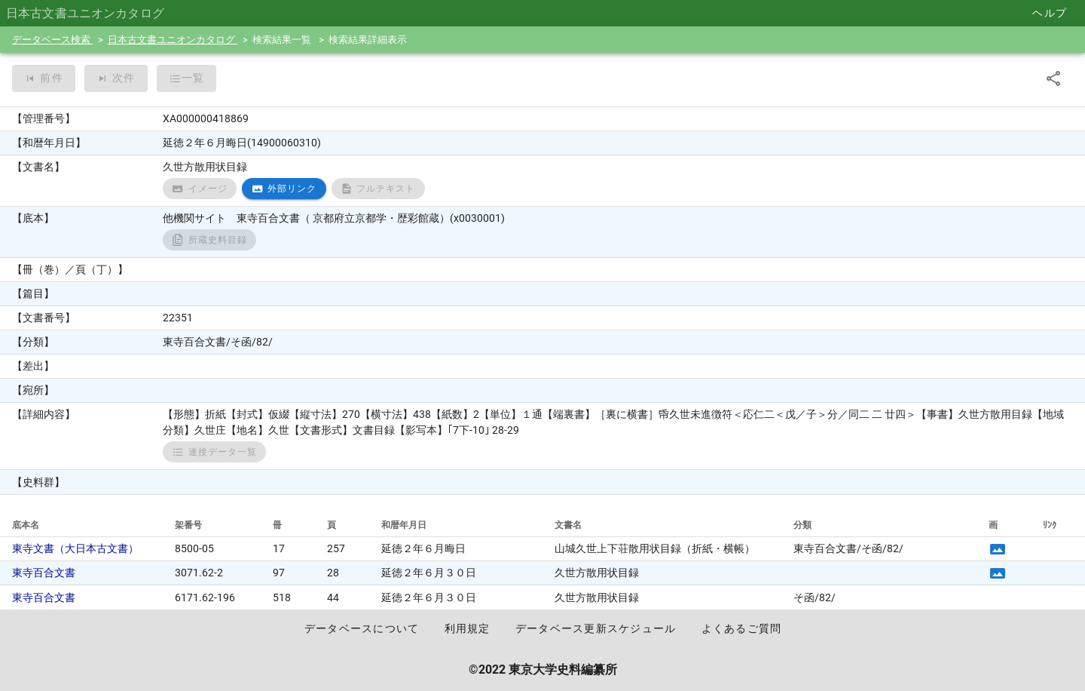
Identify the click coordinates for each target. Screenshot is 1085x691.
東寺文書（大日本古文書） (75, 548)
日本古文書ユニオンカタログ (172, 39)
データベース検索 (52, 39)
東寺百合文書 (43, 573)
